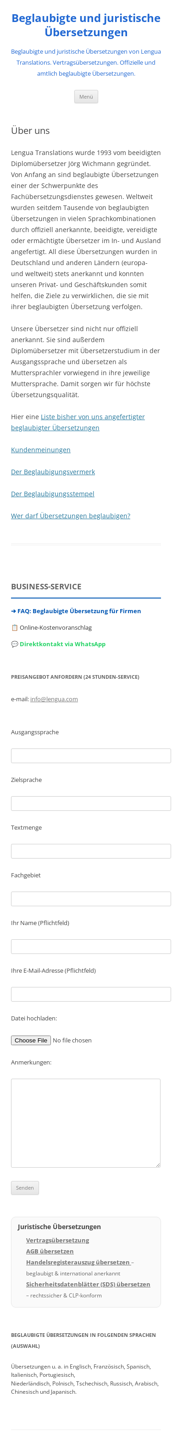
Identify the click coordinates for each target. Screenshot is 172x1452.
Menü (86, 96)
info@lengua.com (54, 699)
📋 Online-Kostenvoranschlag (51, 627)
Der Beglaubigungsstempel (52, 493)
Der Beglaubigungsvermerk (53, 471)
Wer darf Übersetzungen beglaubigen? (70, 515)
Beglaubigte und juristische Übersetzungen (86, 25)
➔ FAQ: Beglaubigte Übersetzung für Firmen (76, 611)
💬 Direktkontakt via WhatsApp (58, 644)
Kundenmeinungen (41, 449)
